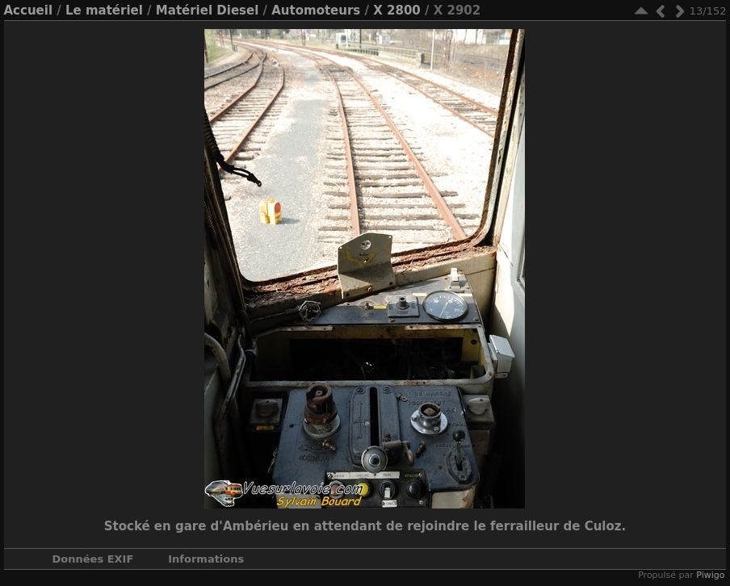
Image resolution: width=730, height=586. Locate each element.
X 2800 (397, 10)
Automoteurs (315, 10)
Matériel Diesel (207, 10)
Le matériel (104, 10)
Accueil (28, 10)
